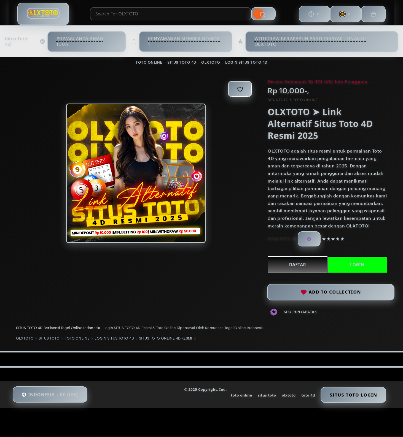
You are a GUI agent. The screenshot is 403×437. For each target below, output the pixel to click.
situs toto (263, 396)
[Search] (277, 14)
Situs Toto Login (351, 396)
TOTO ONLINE (149, 63)
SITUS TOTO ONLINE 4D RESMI (166, 340)
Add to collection (330, 291)
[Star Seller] (309, 239)
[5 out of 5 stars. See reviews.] (334, 240)
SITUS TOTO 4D (181, 63)
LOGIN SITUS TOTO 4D (246, 63)
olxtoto (285, 396)
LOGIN (356, 265)
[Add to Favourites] (238, 89)
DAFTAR (297, 265)
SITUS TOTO (49, 340)
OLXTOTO (210, 63)
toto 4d (305, 396)
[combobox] (168, 14)
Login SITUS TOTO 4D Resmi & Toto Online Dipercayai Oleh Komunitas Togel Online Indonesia (184, 329)
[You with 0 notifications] (343, 14)
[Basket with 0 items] (372, 14)
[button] (52, 396)
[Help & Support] (311, 14)
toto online (237, 396)
